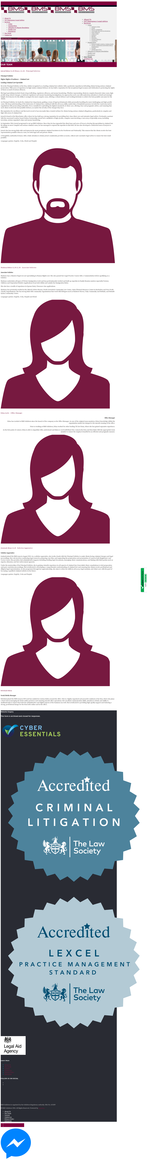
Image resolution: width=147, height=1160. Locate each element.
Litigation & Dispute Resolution (18, 28)
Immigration (12, 26)
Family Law (12, 29)
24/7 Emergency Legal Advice (14, 20)
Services (7, 22)
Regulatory (12, 31)
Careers (7, 1068)
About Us (7, 18)
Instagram (8, 1074)
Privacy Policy (9, 1072)
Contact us (8, 35)
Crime (10, 24)
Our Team (7, 33)
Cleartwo (41, 1108)
